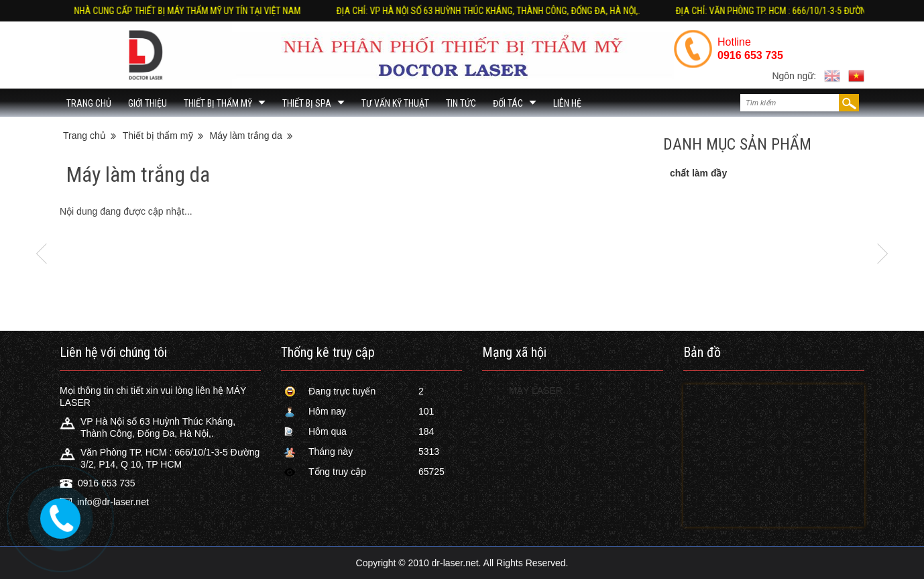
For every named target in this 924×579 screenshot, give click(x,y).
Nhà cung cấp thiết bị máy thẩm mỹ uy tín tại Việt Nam (692, 10)
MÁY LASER (536, 390)
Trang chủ (88, 103)
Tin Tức (461, 103)
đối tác (508, 103)
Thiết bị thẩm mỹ (218, 103)
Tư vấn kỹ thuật (395, 103)
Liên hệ (567, 103)
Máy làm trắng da (246, 135)
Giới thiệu (147, 103)
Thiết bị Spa (306, 103)
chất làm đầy (698, 173)
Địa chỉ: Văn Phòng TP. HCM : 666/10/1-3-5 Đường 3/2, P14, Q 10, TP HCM (402, 10)
